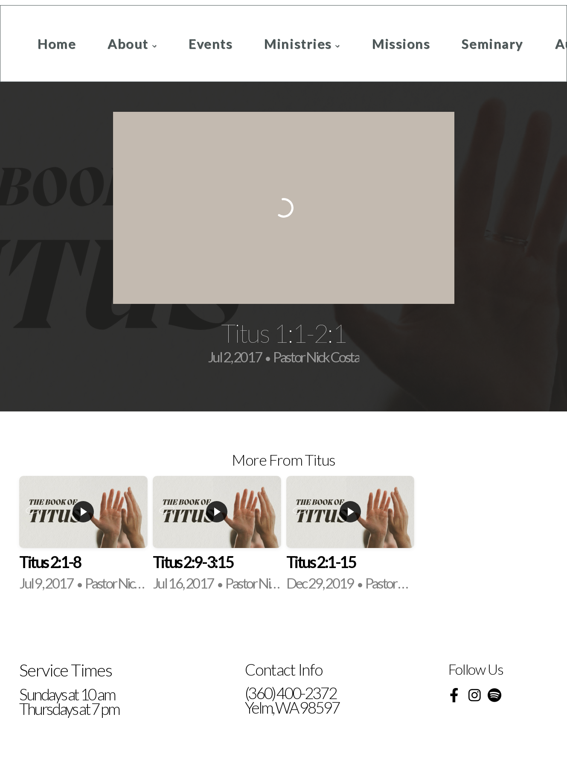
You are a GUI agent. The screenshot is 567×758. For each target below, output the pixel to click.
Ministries (302, 43)
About (132, 43)
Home (57, 43)
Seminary (492, 43)
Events (211, 43)
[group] (83, 535)
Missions (401, 43)
